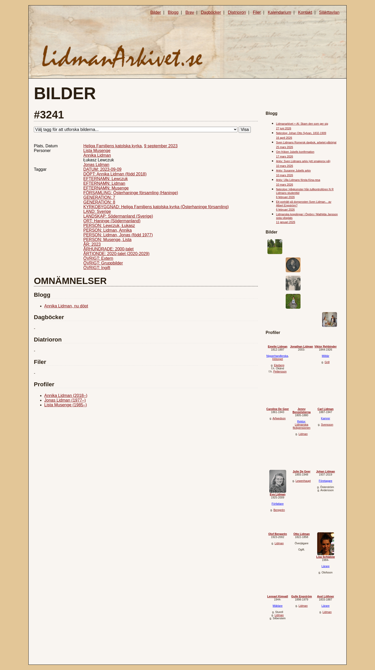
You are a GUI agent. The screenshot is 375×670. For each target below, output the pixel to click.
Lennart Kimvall (277, 596)
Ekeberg (279, 365)
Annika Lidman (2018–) (65, 395)
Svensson (327, 424)
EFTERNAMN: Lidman (104, 183)
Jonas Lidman (96, 164)
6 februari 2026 (285, 197)
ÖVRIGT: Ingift (96, 268)
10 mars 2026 (284, 165)
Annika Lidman (97, 155)
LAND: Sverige (97, 211)
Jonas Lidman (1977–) (65, 400)
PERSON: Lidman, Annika (107, 230)
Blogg (173, 12)
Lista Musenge (96, 150)
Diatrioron (237, 12)
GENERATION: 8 (99, 202)
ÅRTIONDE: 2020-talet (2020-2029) (116, 253)
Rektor (301, 421)
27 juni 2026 (283, 128)
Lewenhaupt (303, 480)
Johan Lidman (325, 471)
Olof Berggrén (277, 533)
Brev (189, 12)
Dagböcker (211, 12)
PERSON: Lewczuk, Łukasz (109, 225)
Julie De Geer (301, 471)
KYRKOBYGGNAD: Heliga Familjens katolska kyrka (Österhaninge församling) (156, 207)
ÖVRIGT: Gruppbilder (103, 263)
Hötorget (277, 359)
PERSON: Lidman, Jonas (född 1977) (118, 235)
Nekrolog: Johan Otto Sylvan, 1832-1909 (301, 133)
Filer (257, 12)
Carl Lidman (325, 408)
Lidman (303, 433)
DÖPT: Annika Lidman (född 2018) (115, 174)
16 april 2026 (284, 137)
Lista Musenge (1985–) (65, 405)
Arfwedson (278, 418)
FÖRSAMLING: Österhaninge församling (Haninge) (130, 193)
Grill (326, 362)
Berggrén (279, 509)
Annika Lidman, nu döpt (66, 306)
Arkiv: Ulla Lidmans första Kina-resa (298, 179)
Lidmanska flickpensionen (301, 426)
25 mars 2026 (284, 147)
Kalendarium (279, 12)
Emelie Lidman (277, 346)
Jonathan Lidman (301, 346)
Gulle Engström (301, 596)
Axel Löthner (325, 596)
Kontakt (305, 12)
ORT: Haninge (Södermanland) (111, 221)
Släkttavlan (329, 12)
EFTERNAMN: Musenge (106, 188)
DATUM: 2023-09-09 (102, 169)
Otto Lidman (301, 533)
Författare (278, 503)
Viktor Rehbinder (325, 346)
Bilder (155, 12)
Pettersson (279, 371)
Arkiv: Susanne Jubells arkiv (293, 170)
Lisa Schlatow (325, 556)
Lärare (326, 566)
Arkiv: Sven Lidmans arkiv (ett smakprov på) (303, 161)
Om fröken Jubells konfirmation (295, 151)
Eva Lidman (277, 494)
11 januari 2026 (285, 222)
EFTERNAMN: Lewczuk (105, 178)
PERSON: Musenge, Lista (107, 239)
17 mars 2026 (284, 156)
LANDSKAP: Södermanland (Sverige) (118, 216)
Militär (325, 355)
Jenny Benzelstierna (301, 410)
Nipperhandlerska (277, 355)
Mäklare (278, 605)
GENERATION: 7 (99, 197)
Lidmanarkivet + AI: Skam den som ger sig (302, 123)
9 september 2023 (161, 146)
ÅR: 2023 (92, 244)
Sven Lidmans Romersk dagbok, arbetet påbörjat (306, 142)
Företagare (325, 480)
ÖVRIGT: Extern (98, 258)
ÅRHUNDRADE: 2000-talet (108, 249)
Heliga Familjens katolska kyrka (112, 146)
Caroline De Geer (277, 408)
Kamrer (325, 418)
